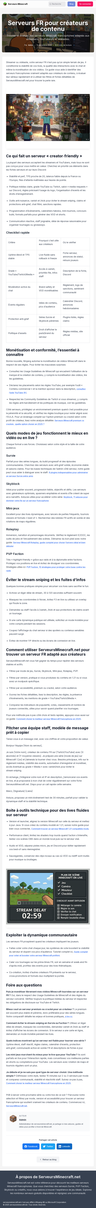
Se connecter (85, 4)
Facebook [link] (31, 1146)
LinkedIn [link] (64, 1146)
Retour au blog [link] (48, 1159)
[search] (57, 4)
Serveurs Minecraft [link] (15, 4)
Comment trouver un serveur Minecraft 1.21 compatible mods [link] (60, 829)
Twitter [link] (48, 1146)
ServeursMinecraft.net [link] (16, 1106)
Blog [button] (71, 4)
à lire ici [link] (68, 1016)
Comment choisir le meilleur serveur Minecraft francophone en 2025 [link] (48, 719)
